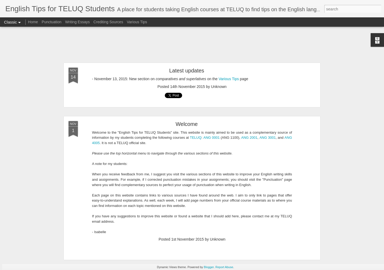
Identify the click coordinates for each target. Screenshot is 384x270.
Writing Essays (77, 22)
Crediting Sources (108, 22)
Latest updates (186, 71)
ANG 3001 (267, 138)
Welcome (187, 124)
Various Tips (137, 22)
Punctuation (51, 22)
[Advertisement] (192, 45)
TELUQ (195, 138)
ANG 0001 (211, 138)
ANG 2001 (249, 138)
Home (33, 22)
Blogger (209, 267)
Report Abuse (224, 267)
